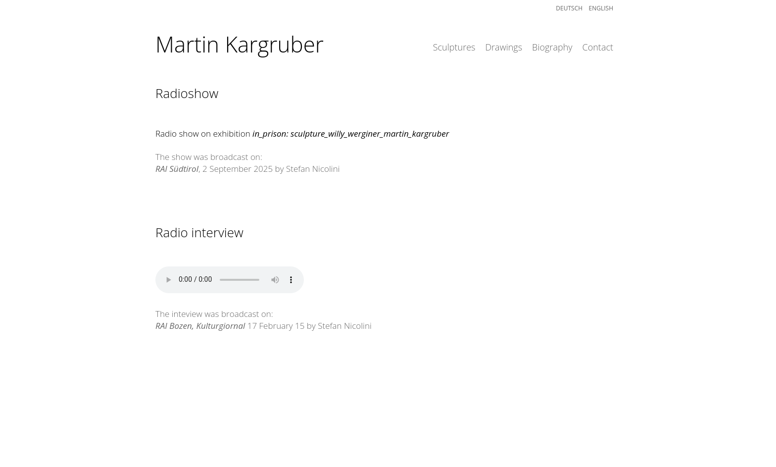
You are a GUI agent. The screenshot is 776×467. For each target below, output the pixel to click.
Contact (597, 47)
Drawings (503, 47)
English (601, 8)
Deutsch (572, 8)
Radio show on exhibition (302, 133)
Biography (552, 47)
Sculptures (454, 47)
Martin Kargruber (239, 44)
